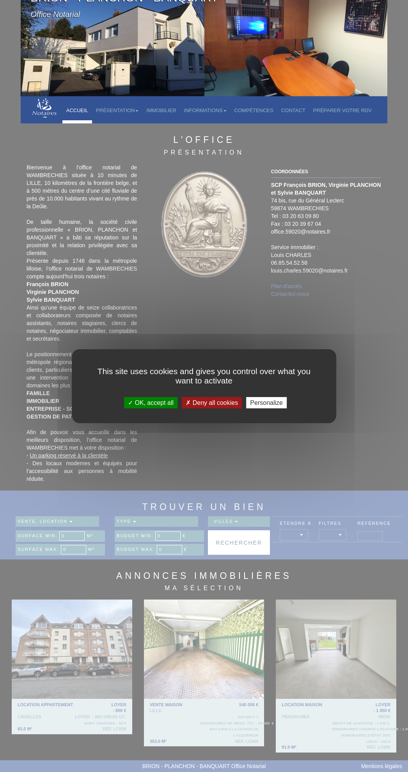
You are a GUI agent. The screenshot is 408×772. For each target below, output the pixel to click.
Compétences (253, 110)
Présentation (117, 110)
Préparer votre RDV (342, 110)
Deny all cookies (212, 402)
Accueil (77, 110)
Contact (293, 110)
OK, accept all (151, 402)
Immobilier (161, 110)
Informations (205, 110)
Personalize (266, 402)
